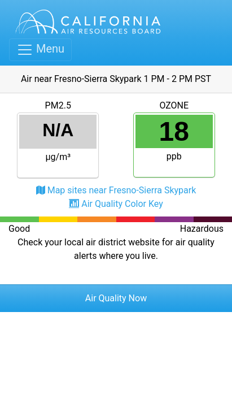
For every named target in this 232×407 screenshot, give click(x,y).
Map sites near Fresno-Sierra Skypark (121, 190)
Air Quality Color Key (122, 203)
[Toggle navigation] (40, 49)
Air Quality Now (116, 298)
